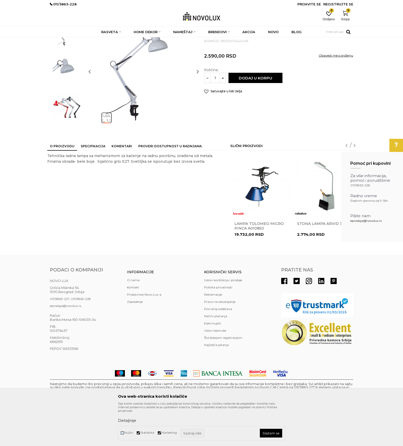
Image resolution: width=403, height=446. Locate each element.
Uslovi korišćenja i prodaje (223, 317)
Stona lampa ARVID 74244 (324, 261)
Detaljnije (127, 420)
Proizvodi (77, 40)
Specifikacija (93, 183)
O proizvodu (62, 183)
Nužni (128, 432)
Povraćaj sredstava (218, 346)
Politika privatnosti (218, 324)
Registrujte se (338, 4)
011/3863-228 (81, 336)
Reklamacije (213, 332)
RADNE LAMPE (145, 40)
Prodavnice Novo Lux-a (144, 332)
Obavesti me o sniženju (336, 93)
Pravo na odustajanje (219, 339)
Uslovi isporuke (215, 368)
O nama (133, 317)
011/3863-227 (59, 336)
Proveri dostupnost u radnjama (170, 183)
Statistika (147, 432)
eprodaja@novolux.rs (366, 221)
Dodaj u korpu (255, 115)
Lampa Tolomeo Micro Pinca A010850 (259, 263)
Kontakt (133, 324)
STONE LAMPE (117, 40)
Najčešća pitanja (216, 382)
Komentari (122, 183)
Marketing (169, 432)
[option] (66, 71)
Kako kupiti (212, 360)
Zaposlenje (135, 339)
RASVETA (95, 40)
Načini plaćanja (215, 353)
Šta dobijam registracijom (223, 375)
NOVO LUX (58, 40)
